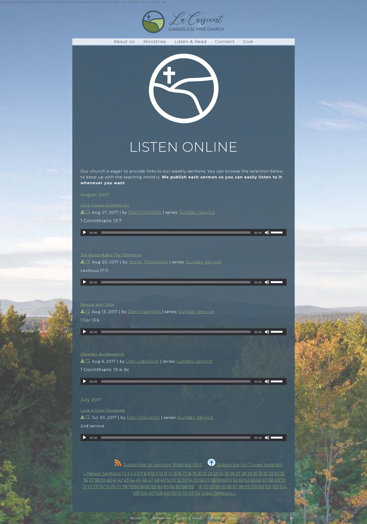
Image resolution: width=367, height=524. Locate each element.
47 (150, 480)
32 (265, 473)
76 (112, 486)
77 (118, 486)
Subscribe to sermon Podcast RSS (158, 464)
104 (282, 486)
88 (185, 486)
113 (191, 493)
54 (190, 480)
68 (271, 480)
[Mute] (267, 232)
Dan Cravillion (145, 212)
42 (120, 480)
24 (221, 473)
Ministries (154, 41)
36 (85, 480)
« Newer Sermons (102, 473)
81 (143, 486)
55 (196, 480)
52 (179, 480)
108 (159, 493)
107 (151, 493)
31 (261, 473)
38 (97, 480)
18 (189, 473)
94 (217, 486)
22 (210, 473)
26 (232, 473)
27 (237, 473)
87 (178, 486)
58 (213, 480)
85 (166, 486)
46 (144, 480)
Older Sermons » (218, 493)
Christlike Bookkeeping (102, 354)
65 (253, 480)
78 (125, 486)
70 (283, 480)
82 (148, 486)
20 (199, 473)
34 (276, 473)
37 (91, 480)
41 (115, 480)
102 (268, 486)
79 (130, 486)
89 (191, 486)
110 (174, 493)
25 (226, 473)
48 (156, 480)
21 (205, 473)
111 (179, 493)
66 (258, 480)
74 (101, 486)
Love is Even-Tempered (103, 410)
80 (137, 486)
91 (200, 486)
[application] (183, 232)
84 (160, 486)
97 (235, 486)
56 (201, 480)
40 (109, 480)
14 (170, 473)
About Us (124, 41)
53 (184, 480)
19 (194, 473)
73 (95, 486)
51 (174, 480)
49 (163, 480)
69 (277, 480)
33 (271, 473)
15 (175, 473)
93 (211, 486)
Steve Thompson (148, 262)
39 (102, 480)
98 (241, 486)
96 (229, 486)
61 (230, 480)
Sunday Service (197, 212)
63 (241, 480)
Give (248, 41)
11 (157, 473)
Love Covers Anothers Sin (105, 205)
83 (154, 486)
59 (219, 480)
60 (225, 480)
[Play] (84, 232)
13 (165, 473)
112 (185, 493)
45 (138, 480)
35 (282, 473)
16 (180, 473)
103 (275, 486)
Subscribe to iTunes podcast (245, 464)
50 (169, 480)
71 (84, 486)
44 (132, 480)
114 (197, 493)
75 (107, 486)
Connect (225, 41)
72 (89, 486)
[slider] (176, 232)
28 (243, 473)
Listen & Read (191, 41)
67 (265, 480)
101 (261, 486)
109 (167, 493)
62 (235, 480)
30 (255, 473)
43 (126, 480)
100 (253, 486)
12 (161, 473)
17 (185, 473)
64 (247, 480)
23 (215, 473)
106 (144, 493)
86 (172, 486)
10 (152, 473)
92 (205, 486)
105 (136, 493)
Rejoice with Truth (98, 305)
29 (249, 473)
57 (207, 480)
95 (223, 486)
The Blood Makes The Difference (111, 255)
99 (247, 486)
